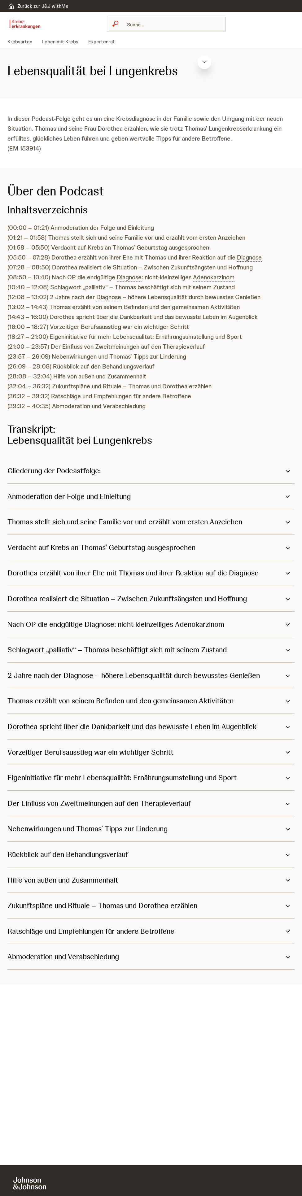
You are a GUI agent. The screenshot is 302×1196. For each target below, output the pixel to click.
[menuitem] (22, 42)
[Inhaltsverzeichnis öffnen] (288, 62)
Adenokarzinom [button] (213, 277)
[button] (151, 470)
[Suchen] (170, 24)
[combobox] (166, 24)
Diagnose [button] (249, 257)
